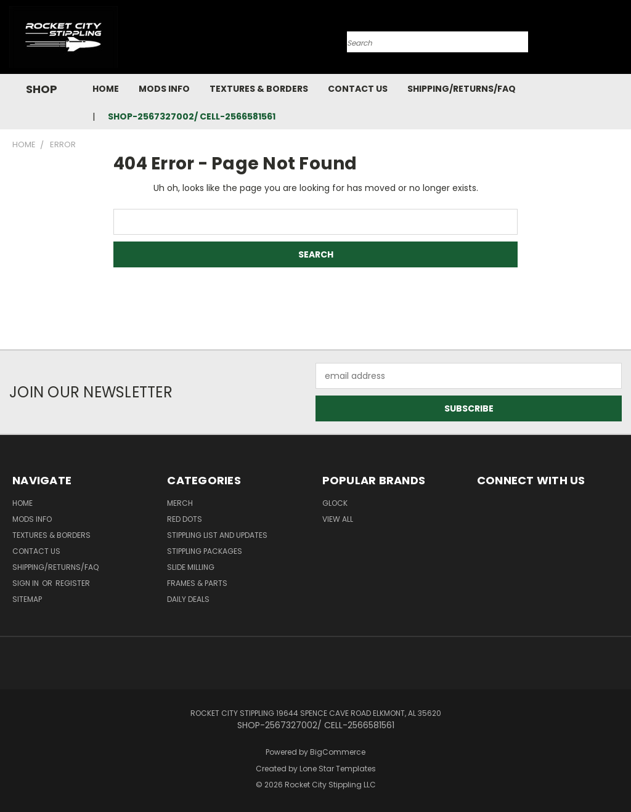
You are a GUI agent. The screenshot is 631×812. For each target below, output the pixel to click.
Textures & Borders (259, 89)
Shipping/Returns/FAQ (461, 89)
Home (105, 89)
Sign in (26, 583)
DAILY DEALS (188, 599)
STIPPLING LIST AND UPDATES (217, 535)
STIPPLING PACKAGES (204, 551)
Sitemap (27, 599)
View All (337, 519)
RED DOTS (184, 519)
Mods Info (164, 89)
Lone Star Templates (337, 768)
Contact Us (358, 89)
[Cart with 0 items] (619, 40)
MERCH (180, 503)
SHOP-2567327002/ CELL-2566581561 (191, 116)
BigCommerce (337, 752)
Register (72, 583)
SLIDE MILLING (190, 567)
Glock (335, 503)
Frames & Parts (197, 583)
